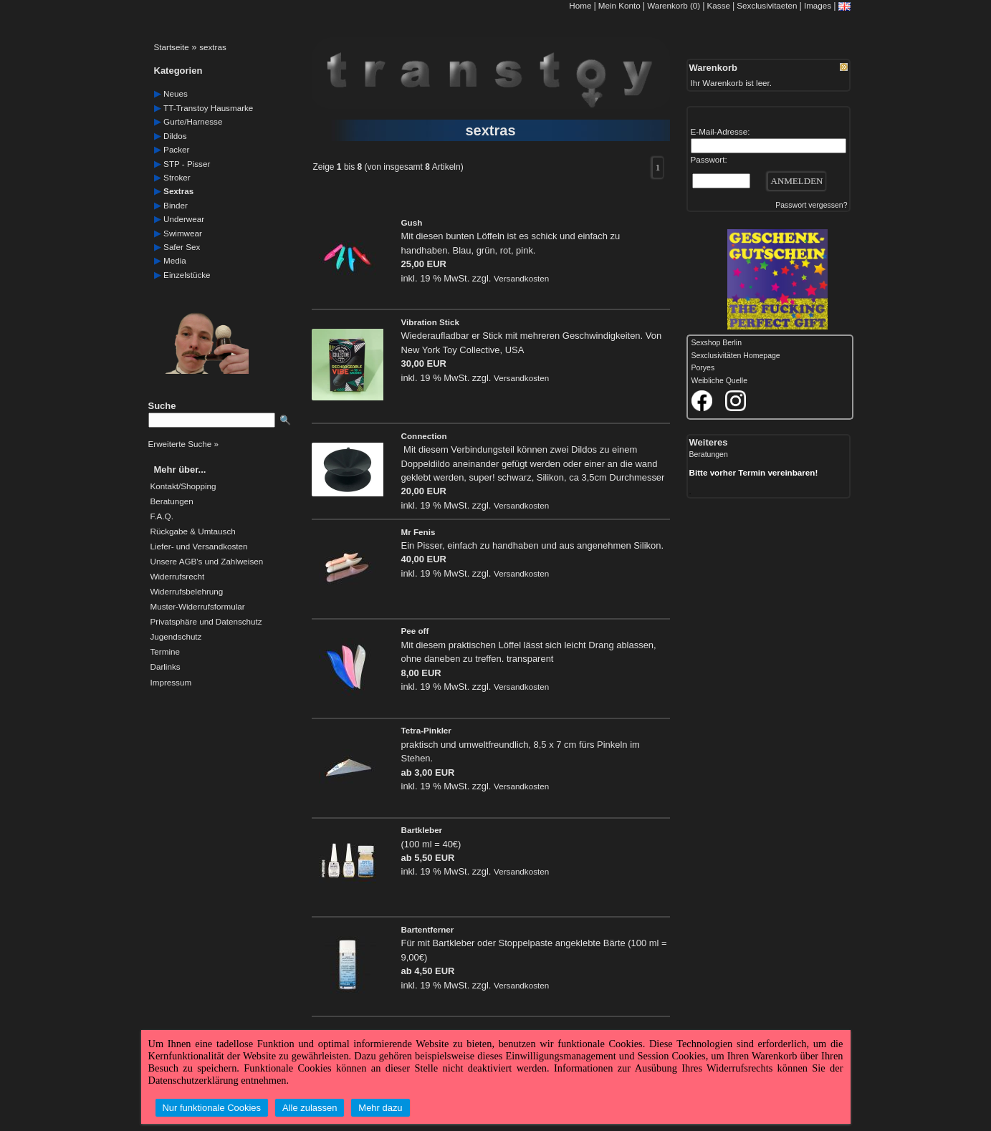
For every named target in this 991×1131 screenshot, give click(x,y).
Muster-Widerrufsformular (197, 606)
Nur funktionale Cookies (212, 1107)
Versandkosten (521, 278)
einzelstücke (186, 274)
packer (176, 149)
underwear (183, 218)
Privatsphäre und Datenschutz (206, 621)
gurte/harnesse (192, 121)
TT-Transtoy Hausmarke (208, 107)
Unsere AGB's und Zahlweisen (207, 561)
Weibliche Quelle (719, 381)
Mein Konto (619, 5)
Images (817, 5)
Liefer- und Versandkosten (199, 546)
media (174, 260)
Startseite (171, 47)
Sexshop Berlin (716, 343)
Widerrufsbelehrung (187, 591)
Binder (175, 205)
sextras (212, 47)
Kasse (718, 5)
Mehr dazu (380, 1107)
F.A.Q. (161, 516)
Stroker (177, 177)
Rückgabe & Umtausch (193, 531)
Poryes (703, 368)
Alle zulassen (309, 1107)
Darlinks (165, 667)
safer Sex (181, 246)
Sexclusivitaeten (767, 5)
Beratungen (171, 501)
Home (580, 5)
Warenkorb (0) (674, 5)
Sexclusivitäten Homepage (735, 356)
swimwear (182, 233)
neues (175, 93)
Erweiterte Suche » (183, 443)
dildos (174, 135)
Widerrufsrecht (177, 576)
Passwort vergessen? (811, 205)
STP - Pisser (186, 163)
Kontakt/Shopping (183, 486)
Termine (165, 652)
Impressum (171, 682)
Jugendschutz (176, 636)
